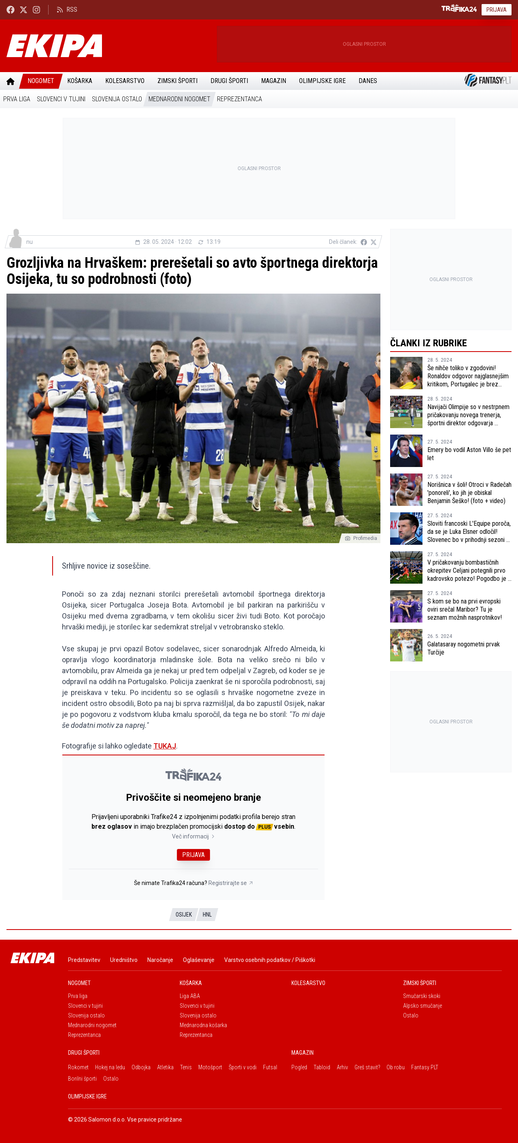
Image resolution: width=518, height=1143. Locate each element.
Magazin (273, 81)
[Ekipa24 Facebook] (10, 9)
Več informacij (193, 836)
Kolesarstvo (124, 81)
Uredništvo (124, 960)
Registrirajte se (230, 883)
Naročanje (160, 960)
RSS (67, 9)
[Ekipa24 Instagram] (36, 9)
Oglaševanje (198, 960)
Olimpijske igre (322, 81)
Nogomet (41, 81)
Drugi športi (229, 81)
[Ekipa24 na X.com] (23, 9)
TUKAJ (164, 746)
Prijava (496, 9)
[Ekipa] (108, 45)
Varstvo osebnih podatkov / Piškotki (269, 960)
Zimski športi (177, 81)
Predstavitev (84, 960)
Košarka (79, 81)
